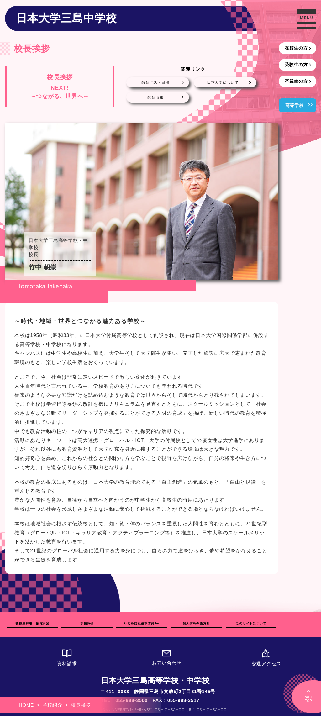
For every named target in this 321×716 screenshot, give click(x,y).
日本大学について (223, 82)
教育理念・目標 (155, 82)
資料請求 (67, 658)
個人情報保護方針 (196, 623)
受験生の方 (296, 64)
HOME (26, 705)
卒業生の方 (296, 81)
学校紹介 (52, 705)
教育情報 (155, 97)
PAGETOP (308, 695)
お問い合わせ (167, 658)
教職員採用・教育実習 (32, 623)
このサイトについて (251, 623)
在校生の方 (296, 47)
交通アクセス (266, 658)
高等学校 (294, 105)
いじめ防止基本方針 (141, 623)
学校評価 (87, 623)
